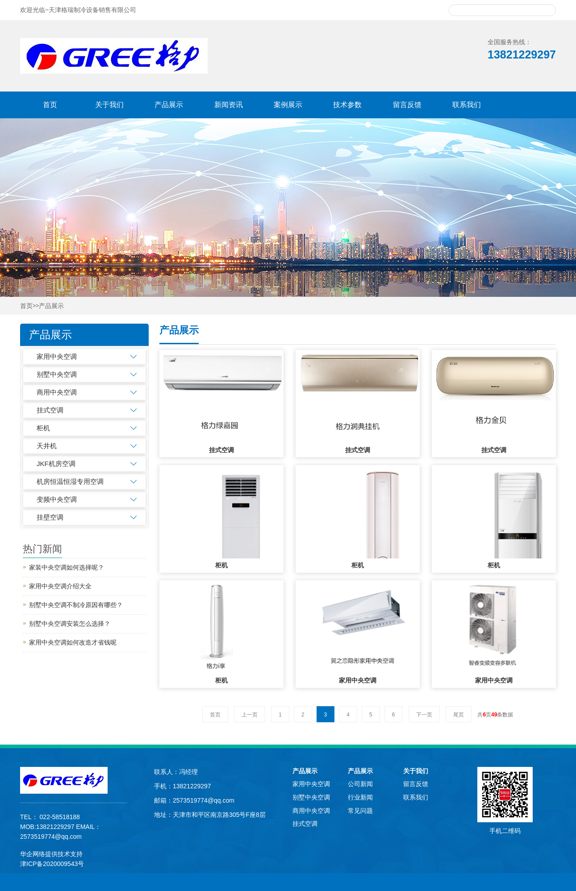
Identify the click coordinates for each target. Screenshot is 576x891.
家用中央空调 (57, 356)
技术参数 (347, 104)
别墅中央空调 (57, 374)
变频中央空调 (57, 499)
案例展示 (288, 104)
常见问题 (360, 810)
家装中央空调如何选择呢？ (66, 567)
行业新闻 (360, 797)
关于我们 (109, 104)
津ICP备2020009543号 (52, 863)
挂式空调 (50, 410)
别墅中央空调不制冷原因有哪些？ (76, 604)
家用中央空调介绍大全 (60, 586)
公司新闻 (360, 783)
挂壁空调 (50, 517)
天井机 (47, 446)
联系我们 (466, 104)
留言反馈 (407, 104)
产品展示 (168, 104)
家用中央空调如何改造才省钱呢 (73, 642)
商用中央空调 (57, 392)
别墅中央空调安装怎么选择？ (69, 623)
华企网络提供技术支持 (51, 854)
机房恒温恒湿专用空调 (70, 481)
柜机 (43, 428)
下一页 (424, 715)
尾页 (458, 715)
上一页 (250, 715)
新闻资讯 (228, 104)
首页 (50, 104)
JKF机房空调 (56, 463)
